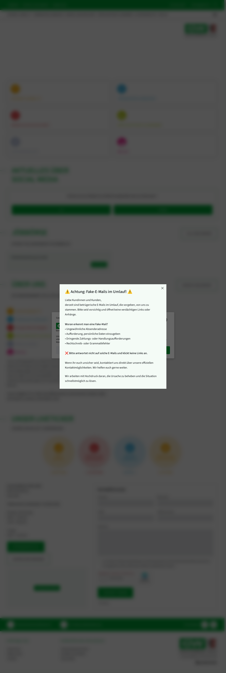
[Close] (162, 288)
